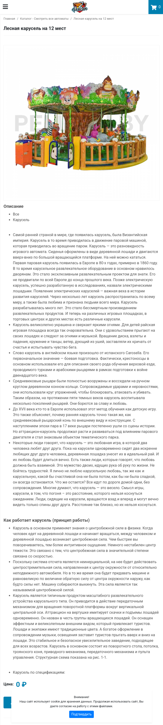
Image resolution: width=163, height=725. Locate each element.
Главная (9, 18)
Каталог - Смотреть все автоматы (44, 18)
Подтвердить (81, 714)
